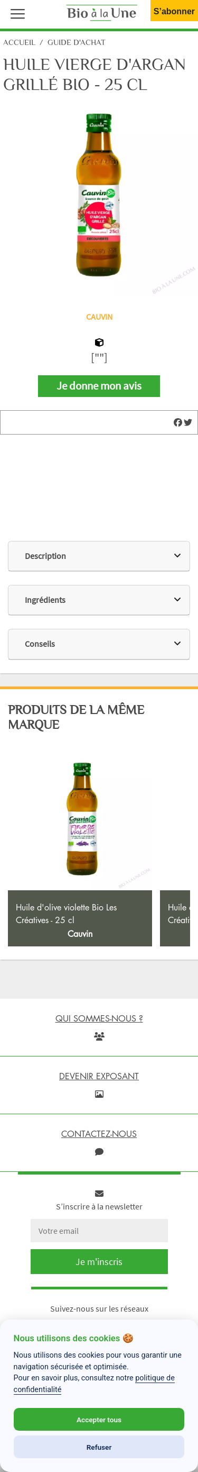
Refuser (99, 1447)
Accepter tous (99, 1419)
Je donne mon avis (99, 386)
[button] (15, 12)
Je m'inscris (99, 1262)
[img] (178, 422)
